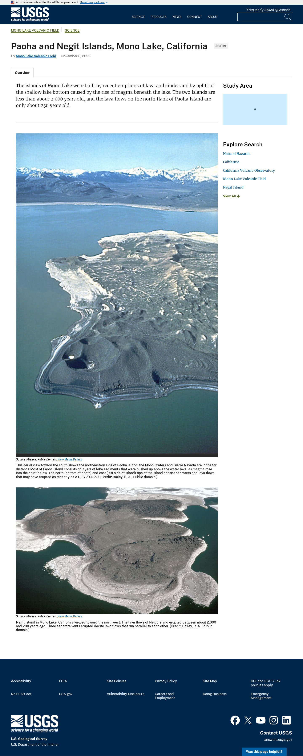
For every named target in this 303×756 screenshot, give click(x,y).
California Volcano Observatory (249, 170)
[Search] (288, 17)
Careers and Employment (165, 696)
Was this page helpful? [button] (264, 752)
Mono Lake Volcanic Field (35, 30)
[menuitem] (138, 14)
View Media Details (69, 459)
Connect (194, 17)
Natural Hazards (236, 153)
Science (138, 17)
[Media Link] (117, 295)
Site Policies (116, 681)
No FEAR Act (21, 694)
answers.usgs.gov (278, 740)
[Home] (30, 20)
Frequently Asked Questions (268, 10)
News (177, 17)
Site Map (210, 681)
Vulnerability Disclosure (125, 694)
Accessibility (21, 681)
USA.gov (65, 694)
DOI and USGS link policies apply (265, 683)
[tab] (22, 72)
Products (158, 17)
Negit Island (233, 187)
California (231, 162)
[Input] (264, 17)
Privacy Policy (166, 681)
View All (231, 196)
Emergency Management (261, 696)
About (213, 17)
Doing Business (215, 694)
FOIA (63, 681)
